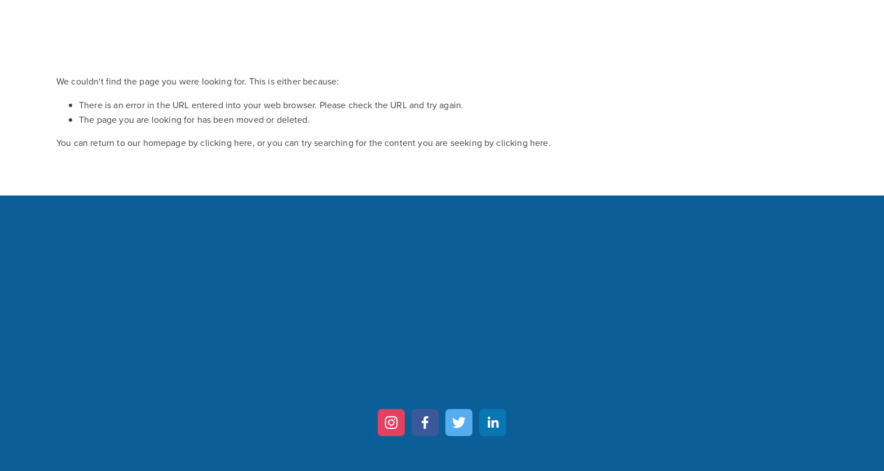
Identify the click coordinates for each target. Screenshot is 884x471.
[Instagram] (391, 422)
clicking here (226, 142)
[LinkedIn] (492, 422)
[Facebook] (425, 422)
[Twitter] (458, 422)
